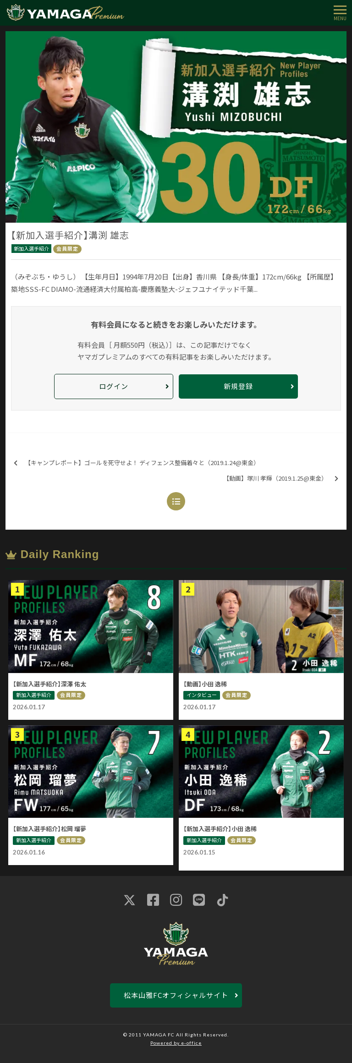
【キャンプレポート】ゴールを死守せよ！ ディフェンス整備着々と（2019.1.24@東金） (136, 463)
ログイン (113, 386)
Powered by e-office (176, 1043)
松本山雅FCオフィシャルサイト (176, 995)
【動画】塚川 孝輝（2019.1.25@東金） (280, 479)
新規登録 (238, 386)
